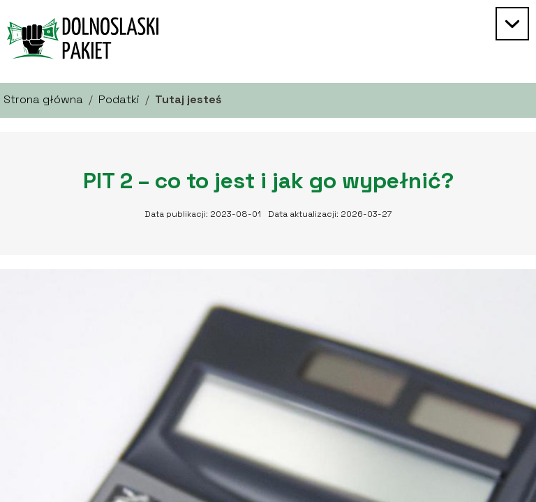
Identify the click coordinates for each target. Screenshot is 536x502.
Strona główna (43, 99)
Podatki (119, 99)
